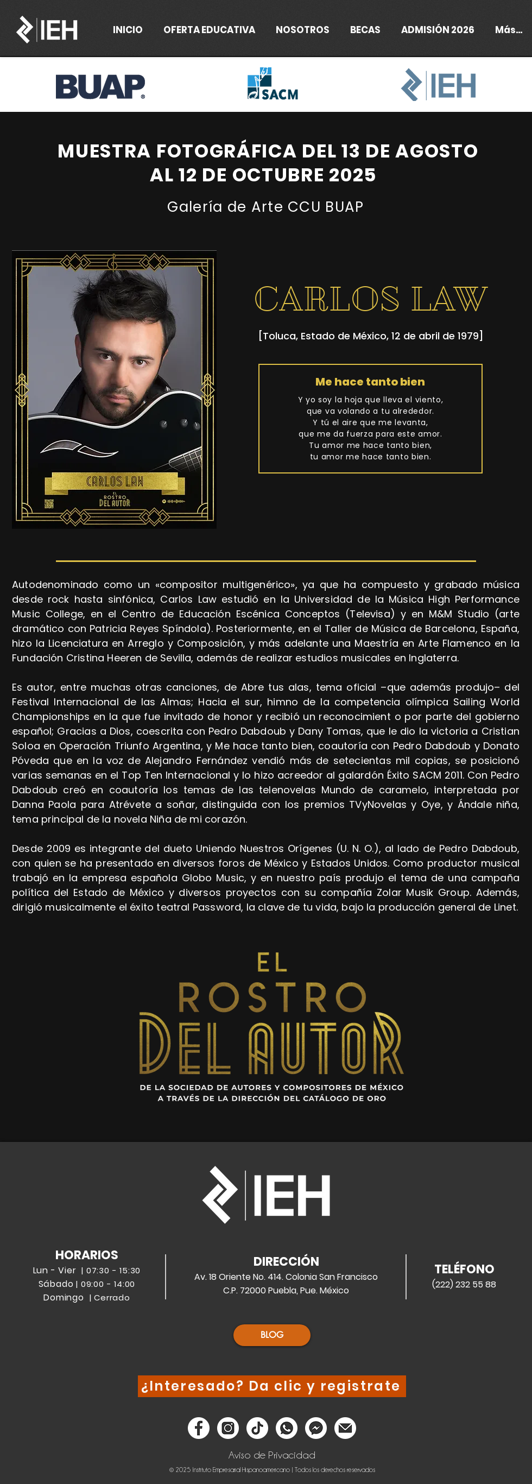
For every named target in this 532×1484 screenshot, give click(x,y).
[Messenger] (316, 1428)
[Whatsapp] (286, 1428)
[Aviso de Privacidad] (272, 1455)
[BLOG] (272, 1335)
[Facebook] (199, 1428)
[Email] (345, 1428)
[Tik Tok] (257, 1428)
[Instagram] (228, 1428)
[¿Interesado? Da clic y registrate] (272, 1386)
